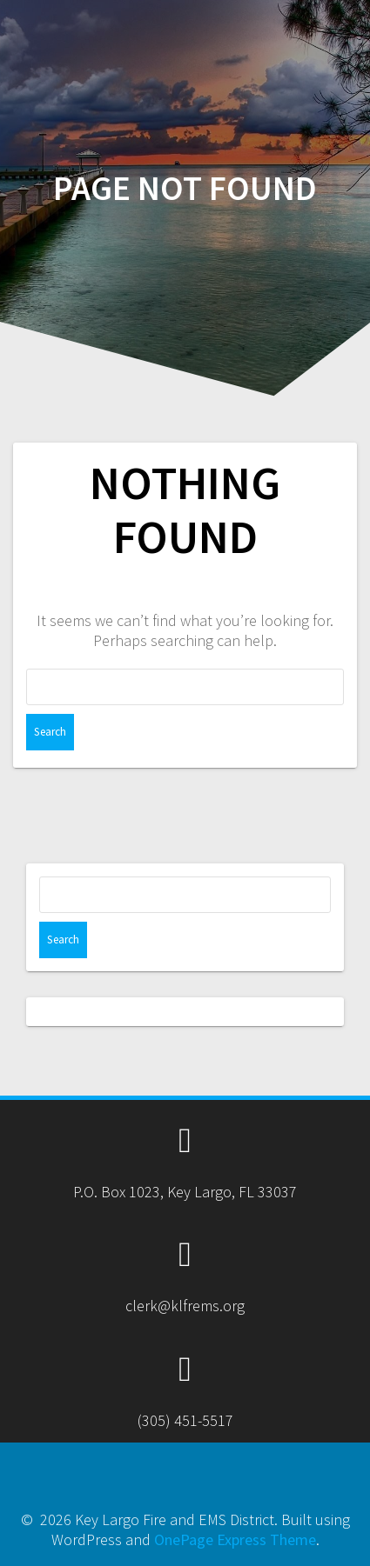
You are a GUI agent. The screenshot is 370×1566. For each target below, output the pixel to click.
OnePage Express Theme (235, 1539)
